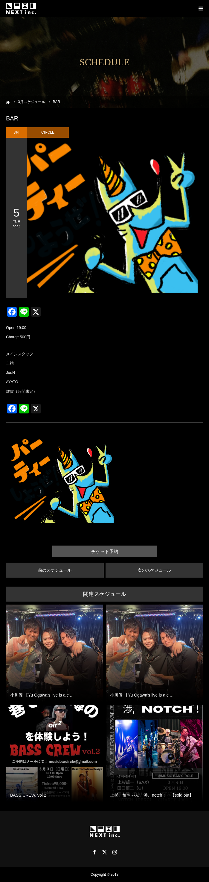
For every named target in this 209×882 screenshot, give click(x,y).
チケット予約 (104, 551)
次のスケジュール (154, 570)
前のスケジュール (54, 570)
